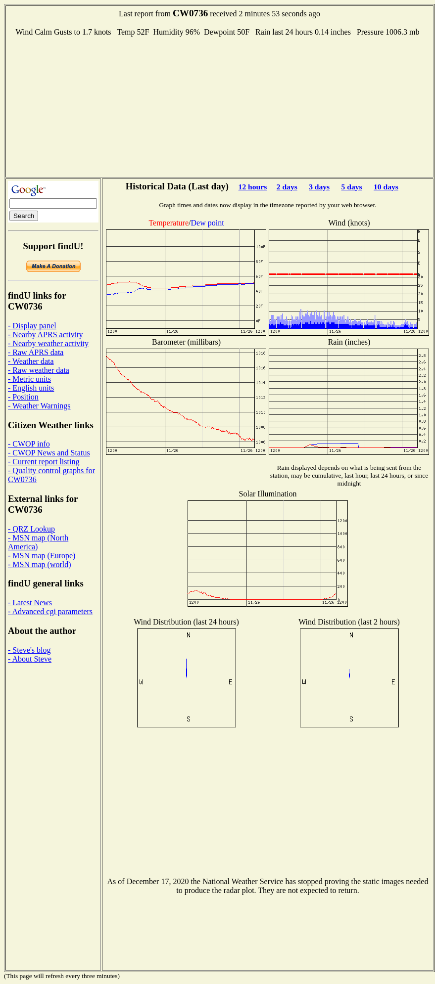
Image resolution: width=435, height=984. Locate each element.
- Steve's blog (29, 650)
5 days (351, 186)
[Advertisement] (219, 106)
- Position (23, 397)
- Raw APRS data (35, 352)
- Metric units (29, 379)
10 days (386, 186)
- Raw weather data (38, 370)
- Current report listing (43, 461)
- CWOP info (29, 444)
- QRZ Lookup (31, 529)
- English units (31, 388)
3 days (319, 186)
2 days (287, 186)
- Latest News (30, 602)
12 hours (253, 186)
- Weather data (31, 361)
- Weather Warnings (39, 406)
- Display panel (32, 325)
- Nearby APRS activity (45, 334)
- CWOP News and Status (49, 452)
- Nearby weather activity (48, 343)
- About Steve (29, 659)
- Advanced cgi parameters (50, 611)
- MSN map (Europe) (41, 555)
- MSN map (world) (39, 564)
